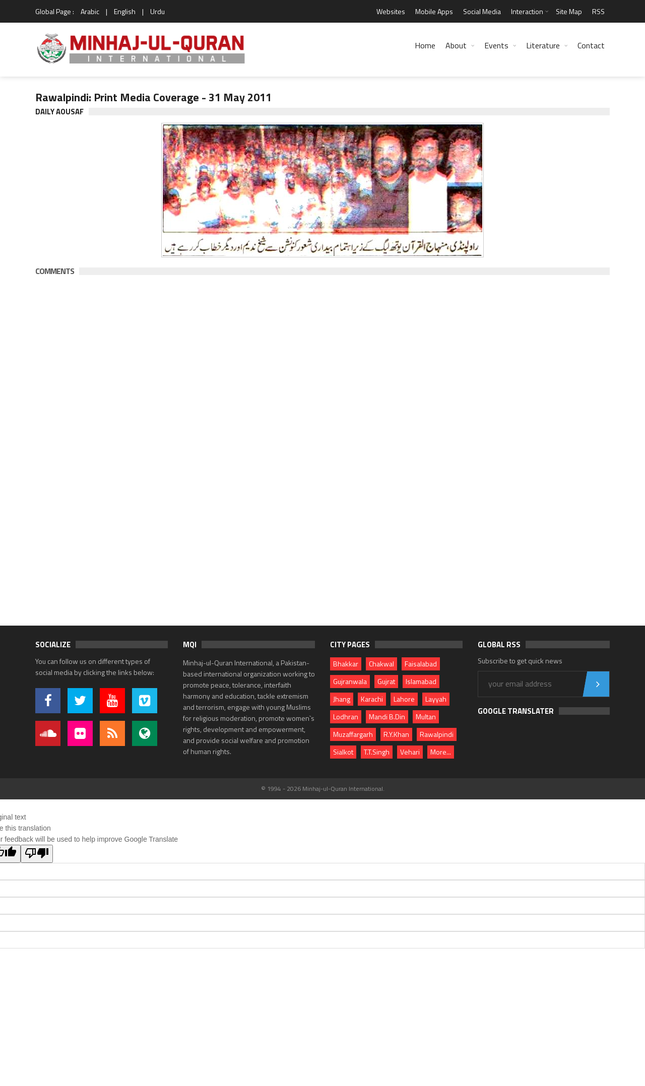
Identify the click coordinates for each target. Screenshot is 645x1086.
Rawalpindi (437, 734)
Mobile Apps (434, 11)
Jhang (341, 699)
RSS (598, 11)
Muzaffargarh (353, 734)
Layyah (435, 699)
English (125, 11)
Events (496, 45)
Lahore (404, 699)
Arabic (90, 11)
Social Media (482, 11)
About (456, 45)
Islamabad (421, 681)
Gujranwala (350, 681)
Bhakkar (345, 663)
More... (440, 751)
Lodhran (345, 716)
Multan (426, 716)
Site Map (569, 11)
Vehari (410, 751)
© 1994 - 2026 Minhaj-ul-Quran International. (322, 788)
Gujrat (386, 681)
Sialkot (343, 751)
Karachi (372, 699)
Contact (591, 45)
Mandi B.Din (387, 716)
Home (425, 45)
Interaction (527, 11)
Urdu (157, 11)
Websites (390, 11)
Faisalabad (421, 663)
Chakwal (381, 663)
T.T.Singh (377, 751)
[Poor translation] (37, 854)
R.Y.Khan (396, 734)
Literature (543, 45)
